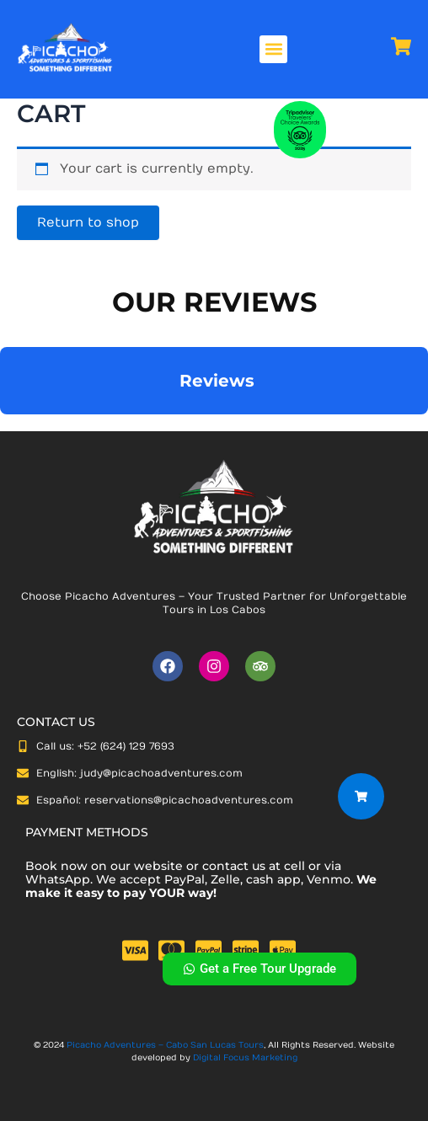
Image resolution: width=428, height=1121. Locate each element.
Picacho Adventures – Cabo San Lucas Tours (165, 1045)
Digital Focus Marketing (245, 1058)
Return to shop (88, 223)
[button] (273, 49)
